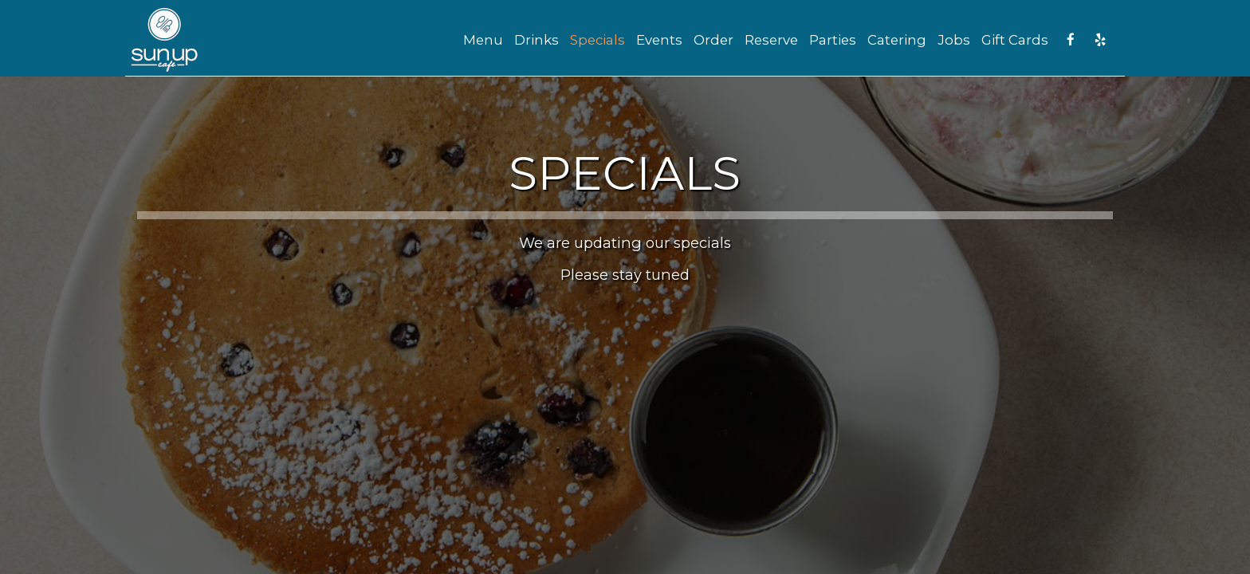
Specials (597, 40)
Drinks (536, 40)
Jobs (954, 40)
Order (713, 40)
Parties (832, 40)
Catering (896, 40)
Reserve (771, 40)
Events (659, 40)
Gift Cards (1014, 40)
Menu (483, 40)
